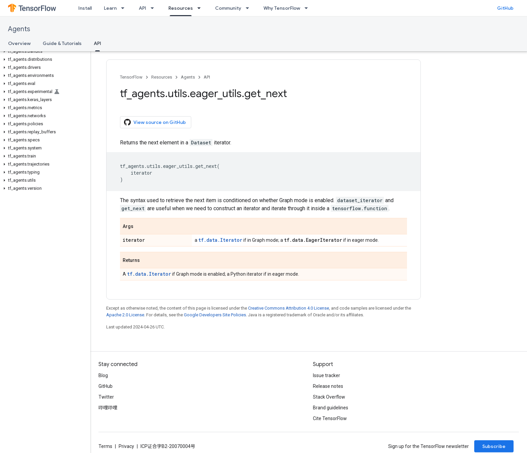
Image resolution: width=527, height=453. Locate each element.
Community (228, 8)
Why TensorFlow (282, 8)
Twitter (106, 397)
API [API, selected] (97, 43)
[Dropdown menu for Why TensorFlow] (308, 8)
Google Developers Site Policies (215, 314)
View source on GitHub (155, 122)
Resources (161, 77)
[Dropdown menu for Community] (249, 8)
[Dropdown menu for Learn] (125, 8)
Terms (105, 446)
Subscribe (493, 446)
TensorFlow (131, 77)
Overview (19, 43)
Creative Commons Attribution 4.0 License (288, 308)
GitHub (505, 8)
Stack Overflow (329, 397)
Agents (19, 29)
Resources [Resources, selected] (180, 8)
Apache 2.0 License (125, 314)
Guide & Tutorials (62, 43)
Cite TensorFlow (330, 418)
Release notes (328, 386)
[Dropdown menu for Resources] (201, 8)
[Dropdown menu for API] (154, 8)
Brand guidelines (330, 407)
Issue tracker (326, 375)
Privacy (126, 446)
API (142, 8)
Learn (110, 8)
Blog (103, 375)
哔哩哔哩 (107, 407)
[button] (44, 51)
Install (85, 8)
